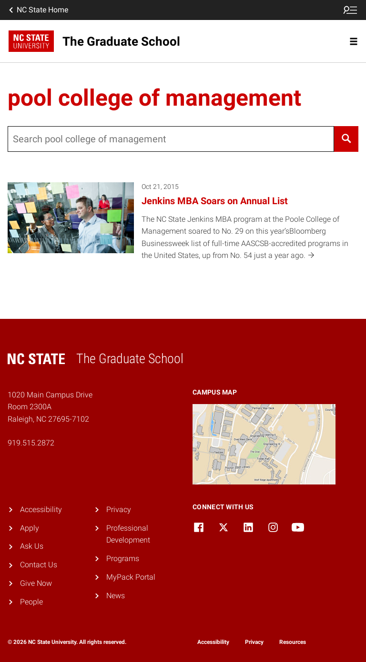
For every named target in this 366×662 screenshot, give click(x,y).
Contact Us (38, 564)
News (115, 595)
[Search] (346, 139)
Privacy (118, 509)
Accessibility (41, 509)
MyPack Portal (130, 577)
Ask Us (31, 546)
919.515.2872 (31, 442)
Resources (292, 642)
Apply (29, 528)
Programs (122, 558)
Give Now (36, 583)
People (31, 601)
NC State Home (37, 10)
